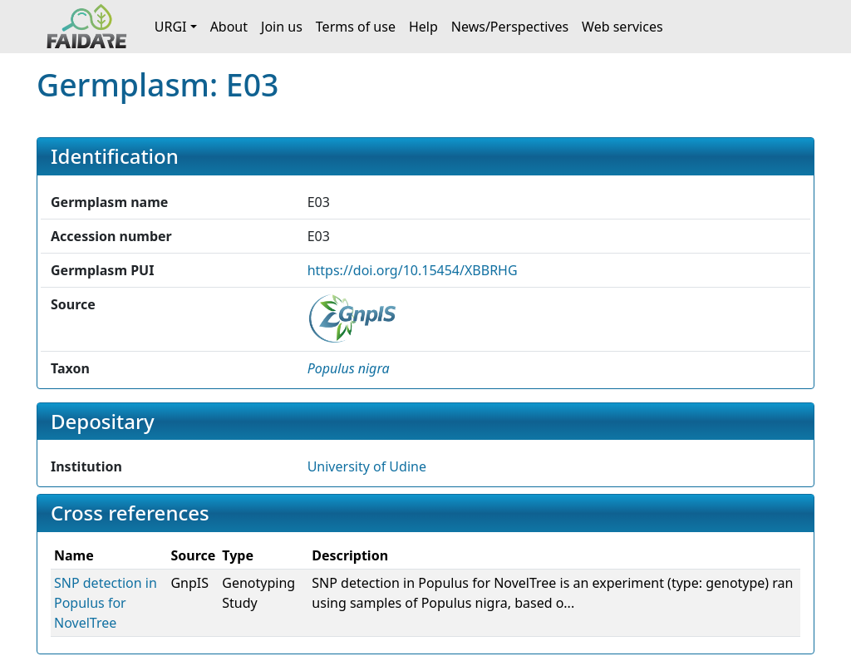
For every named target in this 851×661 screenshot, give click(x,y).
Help (423, 26)
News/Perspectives (509, 26)
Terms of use (356, 26)
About (229, 26)
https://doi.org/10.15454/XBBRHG (412, 270)
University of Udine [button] (366, 466)
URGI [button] (171, 26)
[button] (348, 368)
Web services (622, 26)
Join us (282, 26)
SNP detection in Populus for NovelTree (105, 603)
